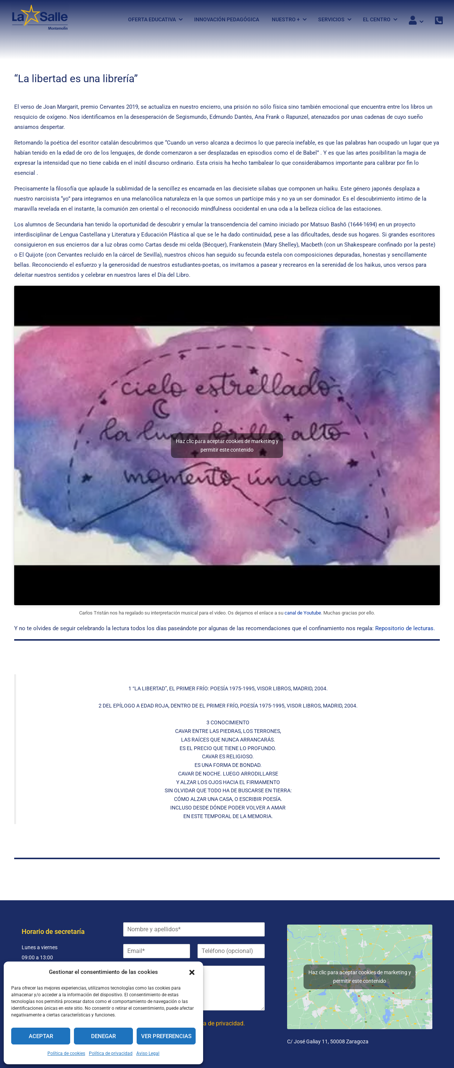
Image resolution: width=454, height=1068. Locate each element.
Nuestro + (286, 20)
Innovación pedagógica (226, 20)
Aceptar (41, 1036)
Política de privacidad (111, 1053)
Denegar (103, 1036)
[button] (192, 972)
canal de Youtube (302, 615)
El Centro (377, 20)
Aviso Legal (147, 1053)
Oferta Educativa (152, 20)
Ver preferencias (166, 1036)
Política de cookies (66, 1053)
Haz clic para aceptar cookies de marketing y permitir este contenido (227, 448)
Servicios (331, 20)
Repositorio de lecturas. (404, 631)
